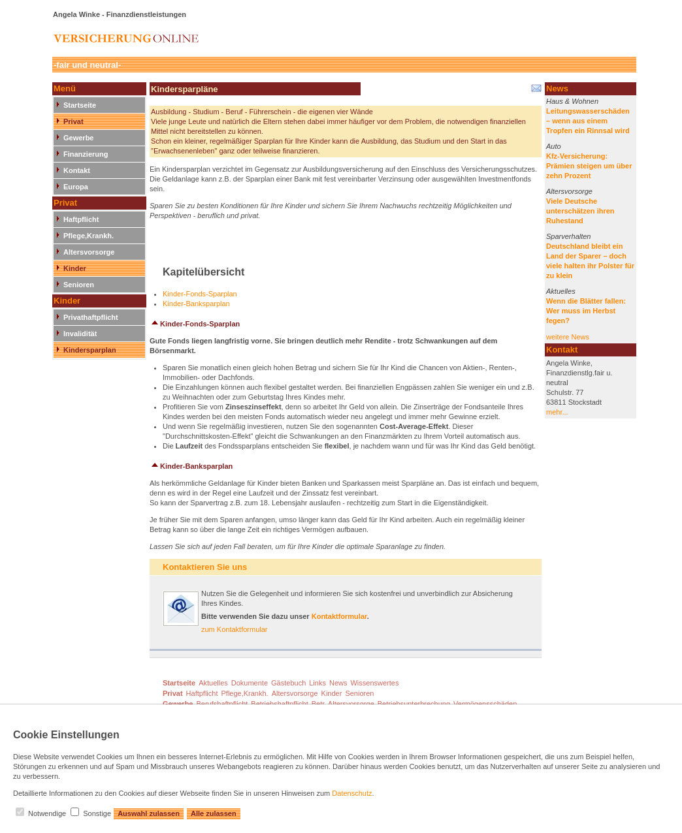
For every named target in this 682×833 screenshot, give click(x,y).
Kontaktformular (339, 616)
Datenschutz (352, 793)
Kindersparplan (89, 350)
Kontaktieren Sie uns (205, 567)
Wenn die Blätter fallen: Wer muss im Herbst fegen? (586, 310)
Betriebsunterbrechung (414, 704)
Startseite (79, 105)
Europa (75, 187)
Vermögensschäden (485, 704)
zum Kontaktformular (234, 629)
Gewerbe (78, 138)
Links (317, 683)
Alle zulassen (213, 813)
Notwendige (47, 813)
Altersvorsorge (88, 252)
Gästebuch (288, 683)
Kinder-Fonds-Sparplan (200, 294)
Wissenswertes (374, 683)
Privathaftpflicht (90, 317)
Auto (553, 146)
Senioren (78, 285)
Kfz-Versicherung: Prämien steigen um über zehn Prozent (589, 166)
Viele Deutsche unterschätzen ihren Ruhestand (580, 211)
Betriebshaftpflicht (279, 704)
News (338, 683)
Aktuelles (561, 291)
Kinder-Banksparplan (196, 303)
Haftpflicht (81, 219)
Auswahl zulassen (149, 813)
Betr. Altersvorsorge (343, 704)
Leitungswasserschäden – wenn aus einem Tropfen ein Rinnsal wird (588, 120)
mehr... (557, 412)
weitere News (567, 337)
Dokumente (249, 683)
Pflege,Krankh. (88, 236)
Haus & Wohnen (572, 101)
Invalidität (80, 334)
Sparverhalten (568, 236)
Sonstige (97, 813)
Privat (73, 121)
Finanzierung (85, 154)
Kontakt (76, 170)
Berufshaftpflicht (222, 704)
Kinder (74, 268)
